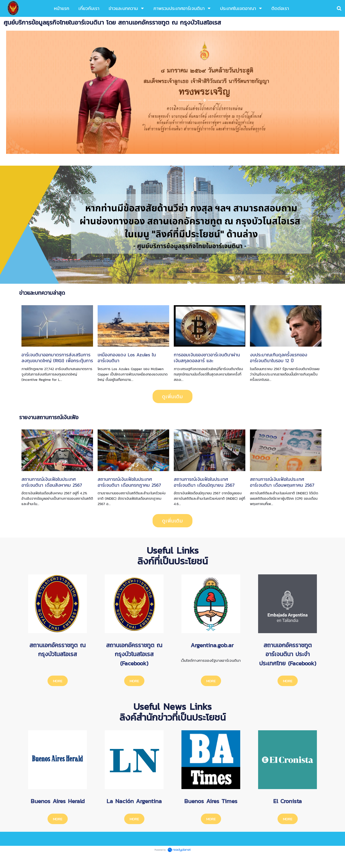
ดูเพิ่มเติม (172, 396)
